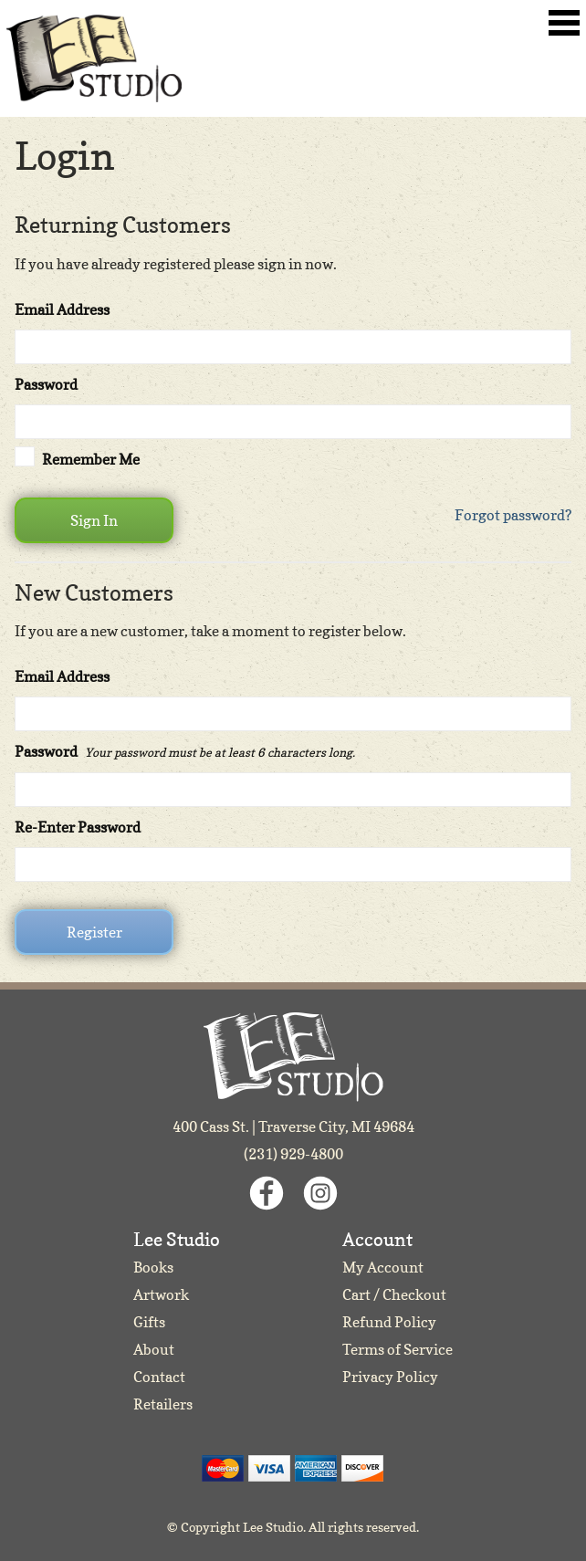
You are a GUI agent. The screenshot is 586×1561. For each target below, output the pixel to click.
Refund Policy (389, 1322)
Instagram (320, 1193)
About (153, 1349)
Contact (159, 1376)
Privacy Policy (390, 1376)
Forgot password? (513, 515)
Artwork (161, 1294)
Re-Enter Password (78, 827)
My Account (383, 1267)
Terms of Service (397, 1349)
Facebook (266, 1193)
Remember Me (91, 459)
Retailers (163, 1404)
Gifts (149, 1322)
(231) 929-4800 (293, 1154)
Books (153, 1267)
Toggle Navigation (564, 23)
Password (46, 384)
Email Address (62, 309)
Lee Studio (94, 58)
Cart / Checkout (394, 1294)
